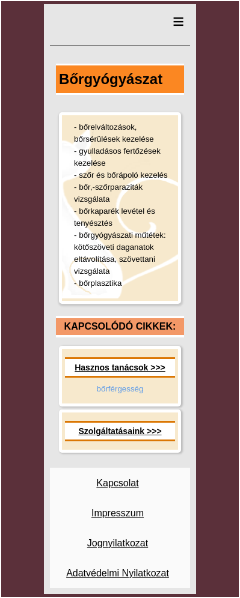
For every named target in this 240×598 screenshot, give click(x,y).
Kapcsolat (117, 483)
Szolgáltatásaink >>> (119, 431)
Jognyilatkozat (117, 543)
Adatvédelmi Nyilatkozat (117, 573)
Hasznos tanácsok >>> (120, 367)
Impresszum (117, 513)
